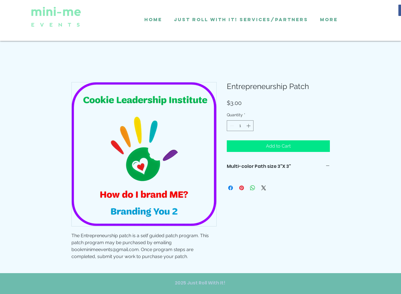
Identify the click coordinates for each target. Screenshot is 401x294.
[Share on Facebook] (230, 187)
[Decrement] (231, 126)
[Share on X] (263, 187)
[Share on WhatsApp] (252, 187)
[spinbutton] (240, 126)
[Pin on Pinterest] (241, 187)
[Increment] (249, 126)
